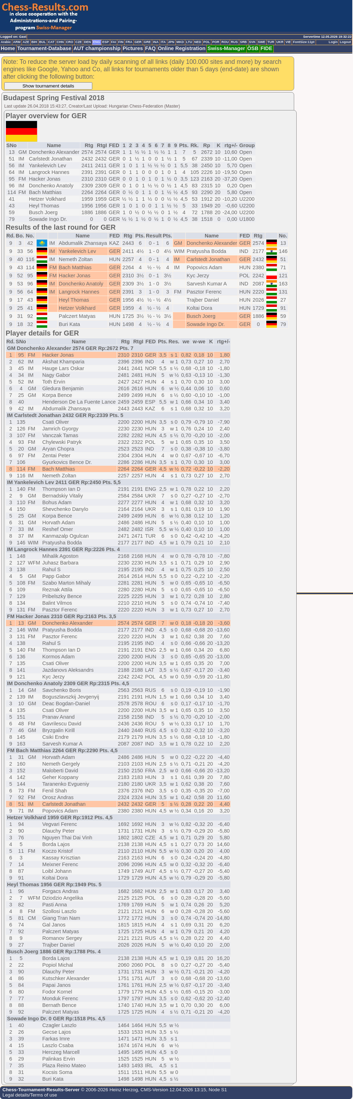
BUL (42, 42)
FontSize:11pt (303, 42)
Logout (345, 42)
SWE (261, 42)
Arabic (6, 42)
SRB (243, 42)
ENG (96, 42)
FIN (120, 42)
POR (215, 42)
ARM (16, 42)
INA (156, 42)
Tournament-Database (44, 48)
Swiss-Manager (226, 48)
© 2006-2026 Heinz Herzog (109, 1089)
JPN (171, 42)
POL (206, 42)
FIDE (266, 48)
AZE (26, 42)
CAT (51, 42)
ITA (163, 42)
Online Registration (181, 48)
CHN (60, 42)
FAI (113, 42)
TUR (270, 42)
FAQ (150, 48)
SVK (252, 42)
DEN (87, 42)
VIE (288, 42)
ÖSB (253, 48)
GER (138, 42)
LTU (189, 42)
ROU (225, 42)
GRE (147, 42)
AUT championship (96, 48)
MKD (180, 42)
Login (333, 42)
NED (197, 42)
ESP (105, 42)
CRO (69, 42)
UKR (279, 42)
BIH (34, 42)
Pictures (133, 48)
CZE (78, 42)
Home (8, 48)
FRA (128, 42)
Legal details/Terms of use (29, 1095)
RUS (234, 42)
